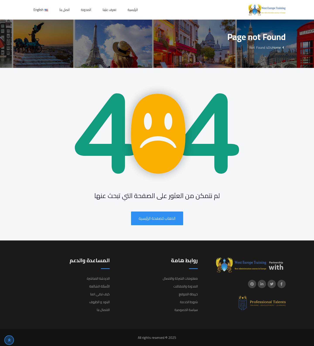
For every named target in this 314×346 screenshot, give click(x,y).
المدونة (86, 10)
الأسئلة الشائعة (99, 286)
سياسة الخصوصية (186, 310)
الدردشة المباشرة (98, 278)
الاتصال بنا (103, 310)
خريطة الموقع (188, 294)
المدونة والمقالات (185, 286)
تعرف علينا (109, 10)
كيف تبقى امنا (100, 294)
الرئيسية (133, 10)
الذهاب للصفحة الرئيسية (157, 218)
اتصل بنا (64, 10)
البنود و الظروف (99, 302)
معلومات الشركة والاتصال (180, 278)
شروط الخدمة (189, 302)
